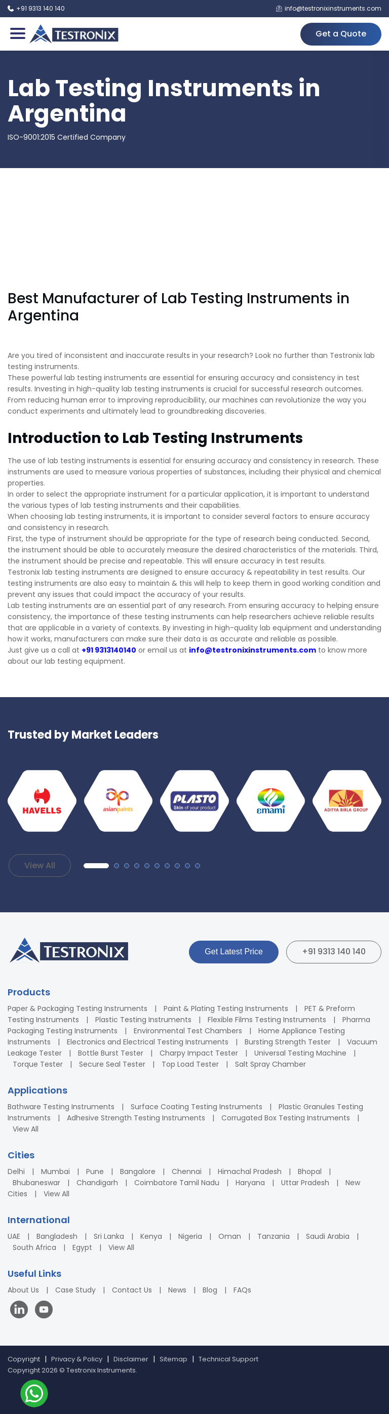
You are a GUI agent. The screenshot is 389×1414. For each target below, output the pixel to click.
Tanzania (273, 1236)
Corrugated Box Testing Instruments (285, 1118)
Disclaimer (130, 1359)
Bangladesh (56, 1236)
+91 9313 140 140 (334, 951)
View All (39, 865)
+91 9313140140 (109, 650)
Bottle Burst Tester (110, 1053)
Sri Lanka (109, 1236)
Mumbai (55, 1171)
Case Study (75, 1290)
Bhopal (310, 1171)
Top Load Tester (190, 1064)
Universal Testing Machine (300, 1053)
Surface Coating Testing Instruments (196, 1107)
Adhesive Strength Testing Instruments (136, 1118)
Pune (95, 1171)
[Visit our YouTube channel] (44, 1311)
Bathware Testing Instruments (61, 1107)
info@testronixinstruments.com (252, 650)
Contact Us (132, 1290)
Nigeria (190, 1236)
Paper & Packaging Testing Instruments (77, 1008)
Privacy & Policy (76, 1359)
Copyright (24, 1359)
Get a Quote (341, 33)
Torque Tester (38, 1064)
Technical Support (228, 1359)
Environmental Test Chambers (188, 1031)
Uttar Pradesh (305, 1183)
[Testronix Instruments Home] (73, 34)
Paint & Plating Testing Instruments (226, 1008)
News (177, 1290)
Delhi (16, 1171)
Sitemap (173, 1359)
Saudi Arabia (327, 1236)
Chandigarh (97, 1183)
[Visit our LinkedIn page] (21, 1311)
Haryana (250, 1183)
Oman (229, 1236)
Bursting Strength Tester (288, 1042)
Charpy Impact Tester (199, 1053)
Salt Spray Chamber (270, 1064)
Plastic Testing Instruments (143, 1020)
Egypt (82, 1247)
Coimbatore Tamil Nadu (176, 1183)
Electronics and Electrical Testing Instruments (147, 1042)
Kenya (151, 1236)
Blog (210, 1290)
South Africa (34, 1247)
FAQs (242, 1290)
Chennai (187, 1171)
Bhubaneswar (36, 1183)
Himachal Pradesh (250, 1171)
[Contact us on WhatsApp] (34, 1395)
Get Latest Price (234, 951)
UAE (14, 1236)
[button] (96, 865)
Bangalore (137, 1171)
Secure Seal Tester (112, 1064)
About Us (23, 1290)
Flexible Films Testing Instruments (267, 1020)
